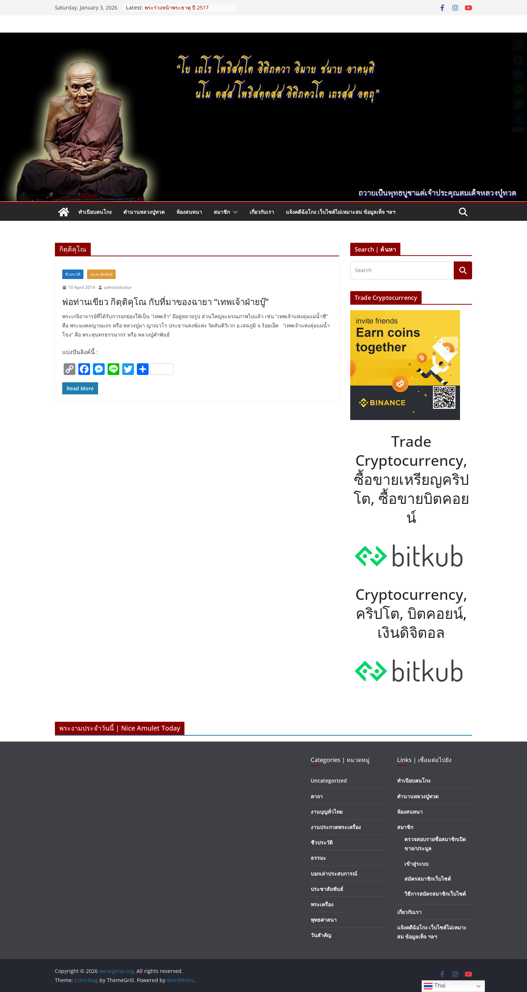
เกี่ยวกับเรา (262, 211)
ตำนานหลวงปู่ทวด (144, 211)
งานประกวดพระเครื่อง (336, 827)
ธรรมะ (318, 857)
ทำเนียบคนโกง (95, 211)
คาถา (317, 796)
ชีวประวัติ (73, 274)
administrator (118, 287)
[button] (234, 212)
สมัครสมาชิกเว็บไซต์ (427, 878)
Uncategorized (329, 780)
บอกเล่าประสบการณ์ (334, 873)
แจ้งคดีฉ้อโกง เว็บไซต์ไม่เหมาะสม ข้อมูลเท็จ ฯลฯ (340, 211)
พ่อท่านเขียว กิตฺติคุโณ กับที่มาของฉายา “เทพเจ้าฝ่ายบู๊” (165, 302)
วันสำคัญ (321, 935)
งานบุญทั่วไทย (327, 811)
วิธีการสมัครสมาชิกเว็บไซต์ (435, 893)
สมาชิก (222, 211)
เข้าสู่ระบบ (416, 863)
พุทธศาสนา (324, 919)
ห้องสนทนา (189, 211)
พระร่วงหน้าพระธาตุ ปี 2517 (177, 7)
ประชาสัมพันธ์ (101, 274)
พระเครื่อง (322, 904)
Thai (434, 986)
